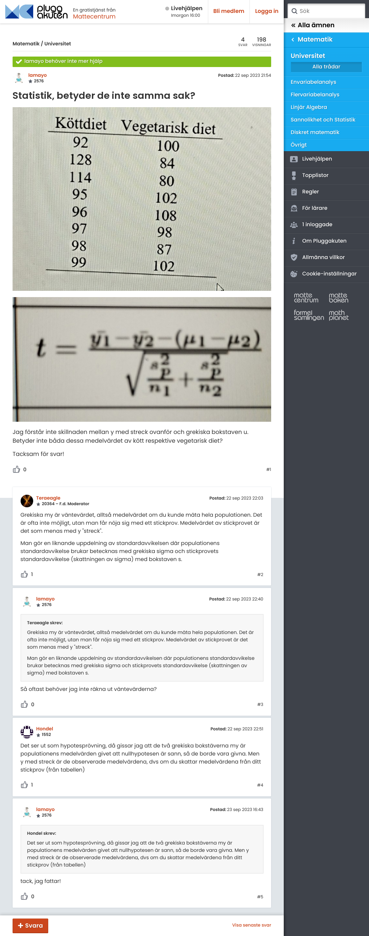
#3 (260, 705)
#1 (268, 470)
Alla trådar (326, 67)
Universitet (57, 43)
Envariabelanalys (313, 82)
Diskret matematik (315, 132)
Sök (294, 11)
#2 (260, 575)
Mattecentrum (94, 16)
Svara (34, 925)
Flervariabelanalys (315, 94)
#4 (260, 785)
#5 (260, 897)
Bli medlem (229, 11)
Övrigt (299, 145)
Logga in (266, 11)
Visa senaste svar (251, 925)
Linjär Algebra (309, 107)
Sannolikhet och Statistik (323, 120)
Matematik (26, 43)
